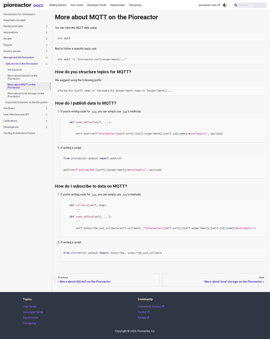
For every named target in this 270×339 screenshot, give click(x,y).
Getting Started (57, 5)
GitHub (143, 317)
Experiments (117, 5)
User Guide (76, 5)
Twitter (143, 312)
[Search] (249, 5)
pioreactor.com (209, 5)
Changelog (135, 5)
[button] (25, 26)
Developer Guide (96, 5)
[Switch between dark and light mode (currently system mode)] (225, 5)
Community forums (151, 306)
